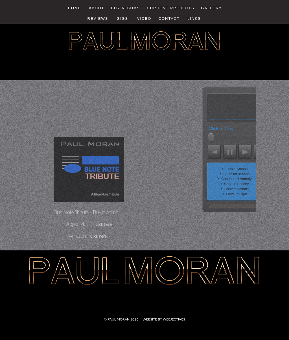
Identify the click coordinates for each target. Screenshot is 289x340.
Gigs (122, 18)
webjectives (174, 319)
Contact (169, 18)
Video (144, 18)
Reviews (97, 18)
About (96, 8)
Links (194, 18)
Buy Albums (125, 8)
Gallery (211, 8)
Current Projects (170, 8)
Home (74, 8)
